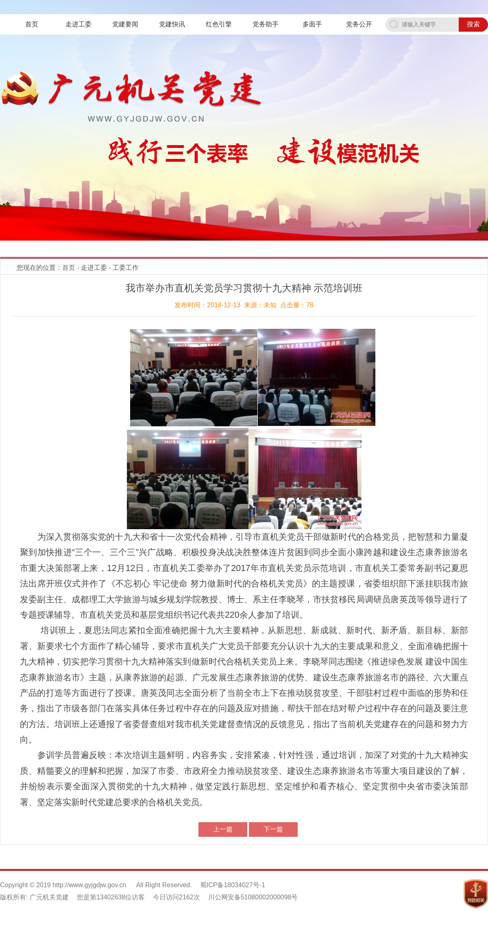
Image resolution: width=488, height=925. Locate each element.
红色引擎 (219, 24)
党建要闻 (125, 24)
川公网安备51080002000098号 (253, 897)
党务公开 (359, 24)
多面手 (312, 24)
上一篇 (223, 829)
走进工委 (78, 24)
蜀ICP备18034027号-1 (232, 885)
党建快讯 (172, 24)
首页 (31, 24)
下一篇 (273, 829)
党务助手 (266, 24)
